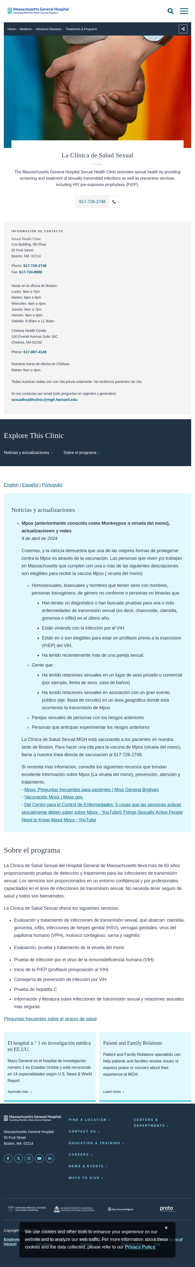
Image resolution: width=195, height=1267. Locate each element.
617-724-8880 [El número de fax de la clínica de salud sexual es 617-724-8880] (30, 272)
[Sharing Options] (183, 29)
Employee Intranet (12, 1241)
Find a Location (88, 1120)
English (11, 484)
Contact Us (82, 1131)
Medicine (26, 29)
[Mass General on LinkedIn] (49, 1158)
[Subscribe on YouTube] (39, 1158)
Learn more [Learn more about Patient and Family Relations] (112, 1092)
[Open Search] (170, 11)
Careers (79, 1154)
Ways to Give (84, 1178)
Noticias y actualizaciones (26, 452)
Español (30, 484)
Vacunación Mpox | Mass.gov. (53, 797)
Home (11, 29)
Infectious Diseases (48, 29)
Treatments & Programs (81, 29)
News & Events (86, 1166)
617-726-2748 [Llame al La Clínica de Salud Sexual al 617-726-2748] (34, 265)
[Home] (41, 11)
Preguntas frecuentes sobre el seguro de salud (50, 1018)
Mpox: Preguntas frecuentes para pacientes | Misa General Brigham (91, 789)
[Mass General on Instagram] (29, 1158)
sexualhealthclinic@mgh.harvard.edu (44, 399)
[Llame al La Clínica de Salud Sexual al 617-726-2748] (97, 201)
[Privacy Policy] (140, 1247)
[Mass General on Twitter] (18, 1158)
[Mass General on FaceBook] (8, 1158)
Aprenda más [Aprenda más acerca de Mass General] (18, 1092)
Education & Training (95, 1143)
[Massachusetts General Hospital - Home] (32, 1118)
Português (52, 484)
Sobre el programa (79, 452)
